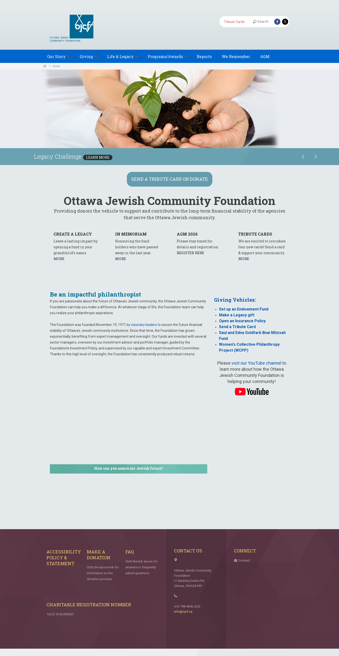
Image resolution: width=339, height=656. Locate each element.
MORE (59, 258)
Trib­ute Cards (255, 234)
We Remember (236, 56)
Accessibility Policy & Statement (63, 557)
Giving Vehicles (234, 300)
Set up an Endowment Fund (243, 309)
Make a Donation (98, 555)
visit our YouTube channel (256, 363)
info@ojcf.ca (183, 611)
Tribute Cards (234, 22)
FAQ (129, 552)
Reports (204, 56)
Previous (303, 157)
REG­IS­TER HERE (190, 252)
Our (58, 56)
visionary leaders (144, 325)
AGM (265, 56)
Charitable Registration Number (88, 605)
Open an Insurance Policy (242, 321)
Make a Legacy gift (236, 315)
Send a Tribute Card (237, 326)
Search (261, 22)
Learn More (97, 157)
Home (44, 66)
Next (316, 157)
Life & (122, 56)
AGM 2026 (187, 234)
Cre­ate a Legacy (73, 234)
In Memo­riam (131, 234)
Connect (244, 560)
